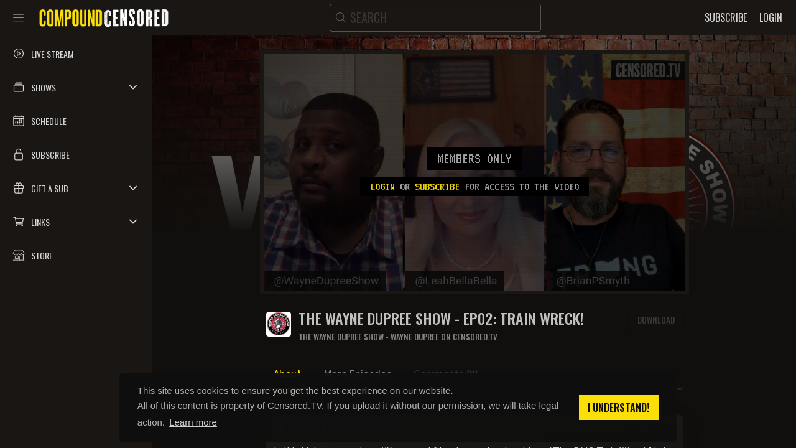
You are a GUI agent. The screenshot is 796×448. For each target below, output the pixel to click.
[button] (76, 87)
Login (382, 186)
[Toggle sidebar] (18, 17)
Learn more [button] (193, 422)
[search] (435, 18)
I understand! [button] (618, 407)
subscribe (437, 186)
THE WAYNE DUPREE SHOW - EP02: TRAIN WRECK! (441, 318)
